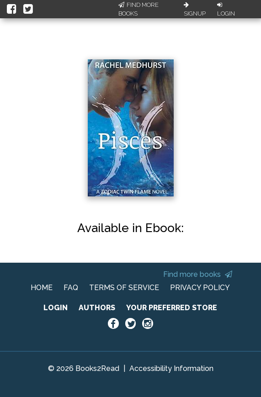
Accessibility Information (171, 368)
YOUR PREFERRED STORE (171, 307)
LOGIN (55, 307)
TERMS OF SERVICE (124, 287)
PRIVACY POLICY (200, 287)
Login (226, 9)
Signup (195, 9)
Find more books (197, 274)
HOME (42, 287)
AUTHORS (97, 307)
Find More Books (138, 9)
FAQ (71, 287)
